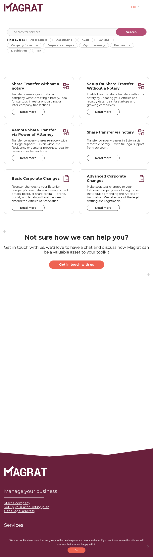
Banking (104, 39)
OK (76, 550)
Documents (122, 45)
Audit (85, 39)
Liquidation (19, 50)
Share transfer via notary (110, 132)
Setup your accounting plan (26, 507)
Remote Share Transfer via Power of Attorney (34, 132)
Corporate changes (60, 45)
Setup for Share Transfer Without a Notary (110, 86)
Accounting (64, 39)
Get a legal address (19, 511)
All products (38, 39)
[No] (148, 546)
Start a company (17, 503)
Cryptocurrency (94, 45)
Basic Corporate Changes (36, 178)
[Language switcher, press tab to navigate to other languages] (135, 7)
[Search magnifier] (131, 32)
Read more (28, 112)
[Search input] (77, 32)
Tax (38, 50)
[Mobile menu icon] (146, 7)
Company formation (24, 45)
